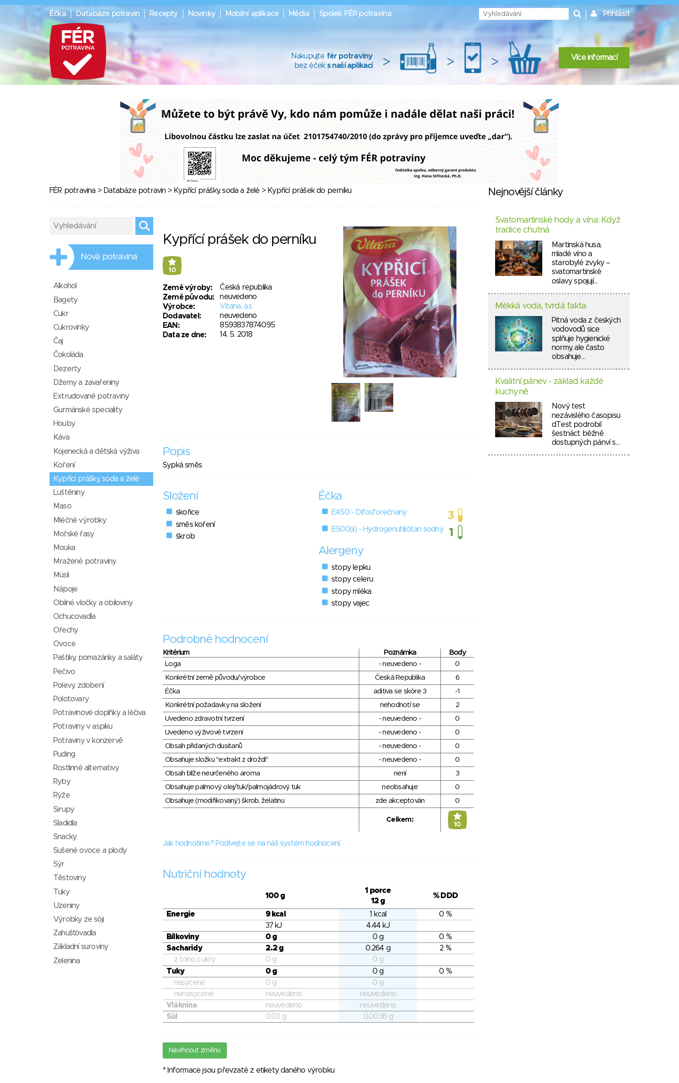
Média (299, 13)
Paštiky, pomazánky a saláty (97, 657)
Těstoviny (69, 878)
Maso (62, 506)
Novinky (201, 13)
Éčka (58, 13)
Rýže (61, 795)
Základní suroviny (80, 946)
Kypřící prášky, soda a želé (216, 190)
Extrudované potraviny (91, 396)
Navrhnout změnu (195, 1050)
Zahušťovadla (74, 933)
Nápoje (65, 589)
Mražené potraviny (84, 561)
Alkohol (64, 286)
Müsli (61, 575)
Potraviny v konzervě (88, 740)
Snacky (64, 837)
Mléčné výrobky (79, 520)
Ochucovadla (74, 616)
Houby (64, 423)
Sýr (59, 864)
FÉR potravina (73, 190)
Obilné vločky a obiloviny (92, 603)
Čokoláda (68, 354)
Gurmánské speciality (87, 410)
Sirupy (63, 809)
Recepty (163, 13)
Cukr (60, 313)
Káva (61, 437)
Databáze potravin (108, 13)
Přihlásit (616, 13)
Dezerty (67, 369)
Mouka (64, 547)
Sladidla (65, 823)
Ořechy (65, 630)
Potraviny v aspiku (83, 726)
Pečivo (64, 671)
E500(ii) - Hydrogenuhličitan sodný (387, 529)
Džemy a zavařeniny (86, 382)
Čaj (58, 341)
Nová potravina (109, 257)
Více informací (594, 57)
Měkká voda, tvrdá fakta (540, 306)
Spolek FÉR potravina (355, 13)
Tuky (61, 892)
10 (172, 270)
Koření (64, 465)
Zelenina (66, 961)
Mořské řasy (73, 534)
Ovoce (64, 644)
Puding (64, 754)
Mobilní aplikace (252, 13)
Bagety (65, 300)
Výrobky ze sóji (78, 919)
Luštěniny (68, 492)
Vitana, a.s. (236, 306)
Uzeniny (66, 905)
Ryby (61, 781)
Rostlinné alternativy (86, 768)
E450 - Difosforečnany (368, 512)
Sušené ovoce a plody (89, 850)
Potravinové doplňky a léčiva (99, 712)
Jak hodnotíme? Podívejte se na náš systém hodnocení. (251, 843)
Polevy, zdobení (78, 685)
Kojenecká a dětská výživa (96, 451)
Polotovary (71, 699)
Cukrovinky (71, 327)
